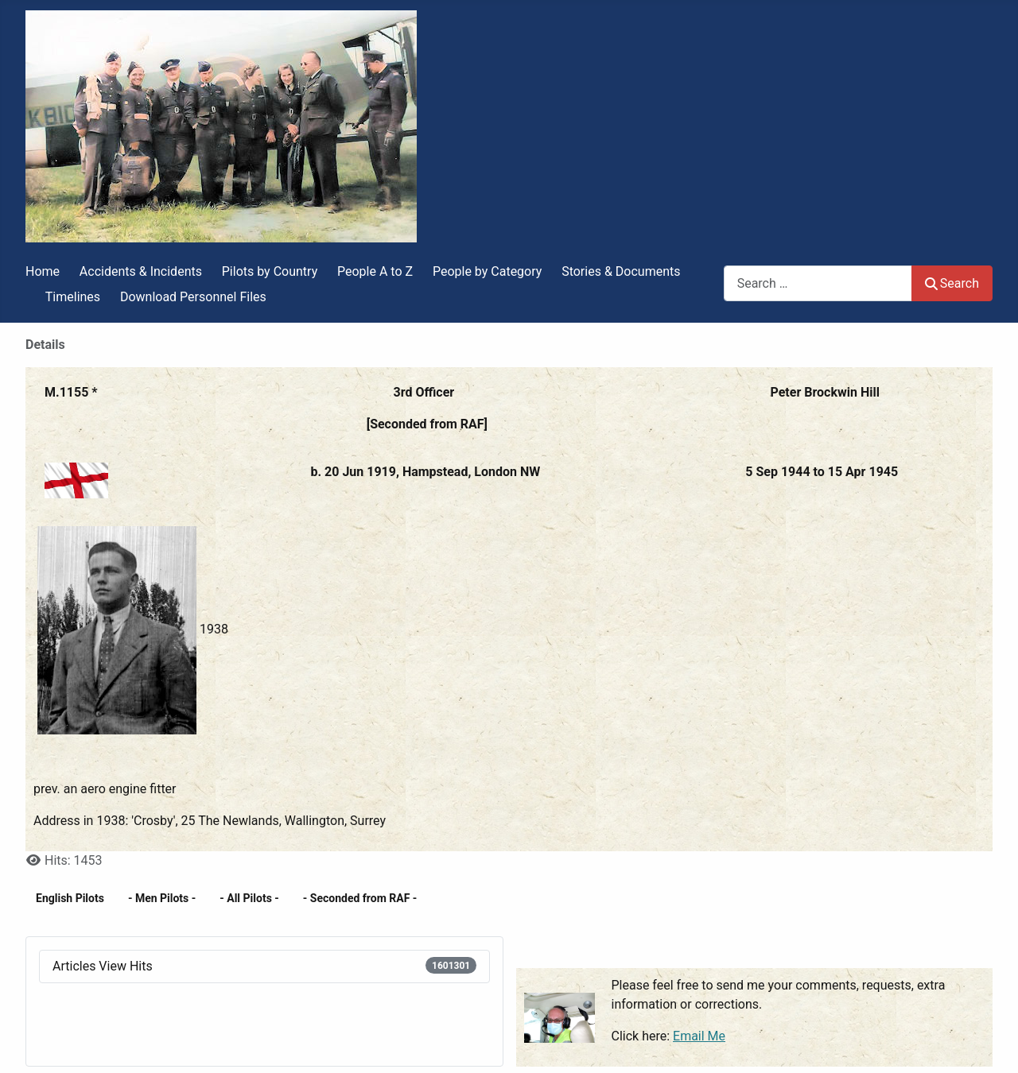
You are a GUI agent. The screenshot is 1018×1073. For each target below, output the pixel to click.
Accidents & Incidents (141, 271)
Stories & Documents (620, 271)
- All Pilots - (249, 898)
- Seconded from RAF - (360, 898)
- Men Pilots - (162, 898)
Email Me (699, 1036)
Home (42, 271)
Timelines (72, 296)
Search (952, 283)
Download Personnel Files (193, 296)
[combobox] (818, 283)
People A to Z (375, 271)
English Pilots (70, 898)
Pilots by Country (269, 271)
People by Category (487, 271)
